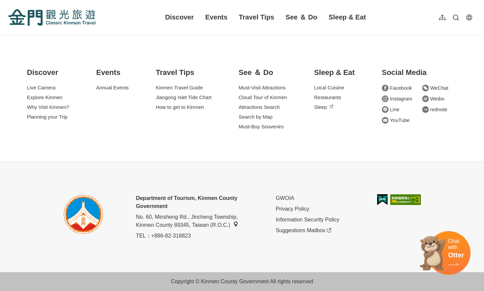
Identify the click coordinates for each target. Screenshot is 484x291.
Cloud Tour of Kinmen (263, 97)
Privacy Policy (292, 209)
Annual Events (112, 87)
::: (10, 4)
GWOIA (285, 198)
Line (390, 109)
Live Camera (41, 87)
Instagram (397, 98)
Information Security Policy (307, 219)
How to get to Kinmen (180, 107)
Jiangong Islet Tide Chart (183, 97)
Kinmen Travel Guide (179, 87)
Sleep (323, 107)
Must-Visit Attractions (262, 87)
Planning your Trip (47, 117)
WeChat (435, 88)
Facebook (397, 88)
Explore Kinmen (45, 97)
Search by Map (256, 117)
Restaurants (327, 97)
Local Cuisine (329, 87)
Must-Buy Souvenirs (261, 126)
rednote (434, 109)
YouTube (396, 120)
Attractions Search (259, 107)
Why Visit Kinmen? (48, 107)
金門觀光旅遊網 (51, 17)
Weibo (433, 98)
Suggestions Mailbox (303, 230)
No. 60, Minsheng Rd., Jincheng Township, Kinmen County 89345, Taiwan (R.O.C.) (187, 221)
